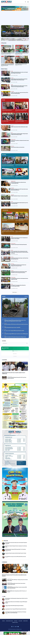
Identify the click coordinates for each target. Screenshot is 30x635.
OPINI (11, 132)
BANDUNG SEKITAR (13, 139)
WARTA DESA (12, 146)
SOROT (12, 284)
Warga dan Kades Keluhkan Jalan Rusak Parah (17, 147)
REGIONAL (12, 270)
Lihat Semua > (26, 296)
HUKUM (12, 71)
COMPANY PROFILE (15, 622)
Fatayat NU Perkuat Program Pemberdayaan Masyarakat (19, 244)
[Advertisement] (15, 17)
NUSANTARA (12, 91)
